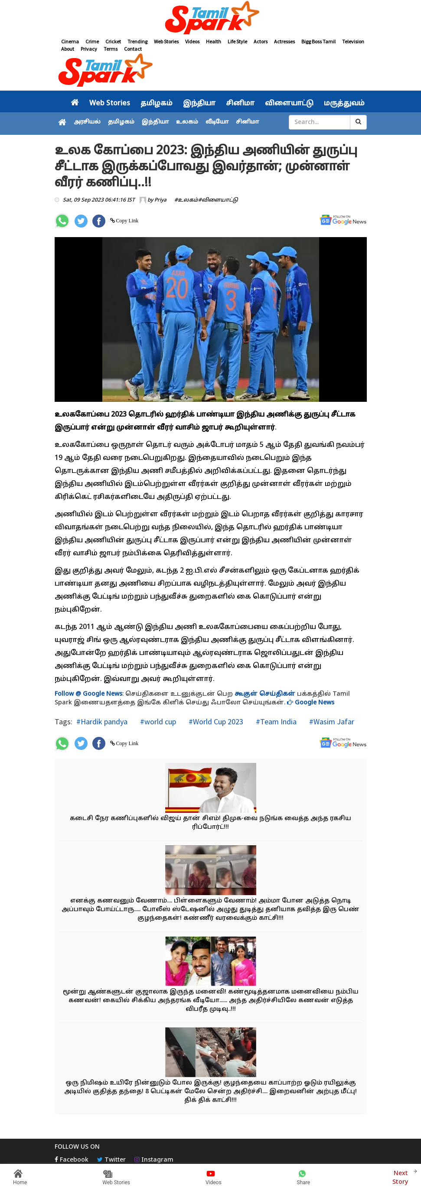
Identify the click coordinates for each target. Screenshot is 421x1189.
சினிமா (240, 103)
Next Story (400, 1176)
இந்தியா (199, 103)
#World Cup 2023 (215, 721)
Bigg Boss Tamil (318, 41)
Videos (192, 41)
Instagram (153, 1160)
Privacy (89, 49)
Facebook (71, 1160)
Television (353, 41)
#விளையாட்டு (218, 200)
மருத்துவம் (344, 103)
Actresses (284, 41)
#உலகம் (186, 200)
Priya (160, 200)
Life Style (237, 41)
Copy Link (127, 220)
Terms (110, 49)
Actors (261, 41)
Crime (92, 41)
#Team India (275, 721)
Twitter (111, 1160)
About (67, 49)
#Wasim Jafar (330, 721)
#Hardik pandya (101, 721)
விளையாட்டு (289, 103)
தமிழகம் (156, 103)
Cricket (113, 41)
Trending (137, 41)
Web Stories (166, 41)
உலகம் (187, 122)
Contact (133, 49)
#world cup (157, 721)
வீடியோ (217, 122)
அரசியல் (87, 122)
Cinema (70, 41)
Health (213, 41)
